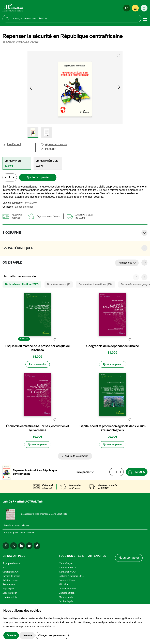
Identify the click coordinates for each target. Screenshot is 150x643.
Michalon (64, 584)
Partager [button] (48, 149)
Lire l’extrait (12, 144)
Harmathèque (65, 563)
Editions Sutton (66, 592)
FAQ (5, 567)
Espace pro (8, 588)
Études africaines (24, 207)
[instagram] (6, 545)
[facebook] (37, 545)
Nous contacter (129, 557)
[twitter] (13, 545)
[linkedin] (21, 545)
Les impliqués (66, 601)
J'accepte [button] (11, 635)
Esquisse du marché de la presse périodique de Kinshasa (37, 348)
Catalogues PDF (11, 571)
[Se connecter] (135, 8)
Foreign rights (10, 597)
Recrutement (9, 584)
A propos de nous (11, 563)
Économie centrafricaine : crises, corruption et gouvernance (37, 428)
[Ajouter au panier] (112, 364)
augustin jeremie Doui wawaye (22, 42)
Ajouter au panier (37, 177)
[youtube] (29, 545)
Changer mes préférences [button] (52, 635)
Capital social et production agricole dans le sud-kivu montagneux (113, 428)
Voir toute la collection (76, 456)
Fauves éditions (67, 580)
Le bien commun (67, 588)
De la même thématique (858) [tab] (95, 284)
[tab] (17, 163)
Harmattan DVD (67, 567)
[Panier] (144, 8)
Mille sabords (66, 597)
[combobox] (86, 472)
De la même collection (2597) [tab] (22, 284)
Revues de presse (11, 576)
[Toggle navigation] (144, 18)
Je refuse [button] (27, 635)
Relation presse (10, 580)
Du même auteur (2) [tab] (58, 284)
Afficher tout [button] (125, 263)
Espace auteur (10, 592)
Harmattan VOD (67, 571)
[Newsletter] (126, 8)
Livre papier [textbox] (83, 472)
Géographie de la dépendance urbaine (112, 346)
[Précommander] (37, 364)
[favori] (55, 339)
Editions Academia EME (71, 576)
